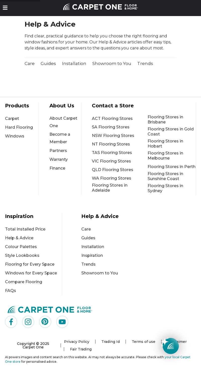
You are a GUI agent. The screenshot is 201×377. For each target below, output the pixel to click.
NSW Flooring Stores (113, 135)
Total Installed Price (25, 229)
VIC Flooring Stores (111, 161)
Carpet (12, 118)
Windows (14, 136)
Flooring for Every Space (29, 264)
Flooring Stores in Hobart (165, 143)
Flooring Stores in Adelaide (109, 188)
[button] (5, 7)
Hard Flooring (19, 127)
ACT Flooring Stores (112, 118)
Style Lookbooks (22, 255)
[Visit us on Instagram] (28, 322)
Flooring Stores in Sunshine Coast (165, 176)
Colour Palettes (21, 246)
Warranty (58, 159)
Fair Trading (81, 349)
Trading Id (110, 341)
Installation (74, 63)
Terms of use (143, 341)
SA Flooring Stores (110, 127)
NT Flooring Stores (111, 144)
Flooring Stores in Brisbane (165, 119)
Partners (58, 150)
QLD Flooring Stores (112, 169)
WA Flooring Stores (111, 178)
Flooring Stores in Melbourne (165, 156)
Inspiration (92, 255)
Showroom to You (111, 63)
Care (30, 63)
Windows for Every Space (31, 273)
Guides (48, 63)
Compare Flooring (23, 281)
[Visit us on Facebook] (11, 322)
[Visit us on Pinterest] (45, 322)
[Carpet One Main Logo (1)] (50, 309)
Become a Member (59, 138)
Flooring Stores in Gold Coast (171, 131)
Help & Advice (19, 238)
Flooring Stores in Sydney (165, 188)
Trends (145, 63)
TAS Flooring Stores (112, 152)
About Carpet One (63, 122)
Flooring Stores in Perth (171, 166)
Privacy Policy (76, 341)
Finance (57, 168)
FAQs (10, 290)
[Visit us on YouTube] (62, 322)
